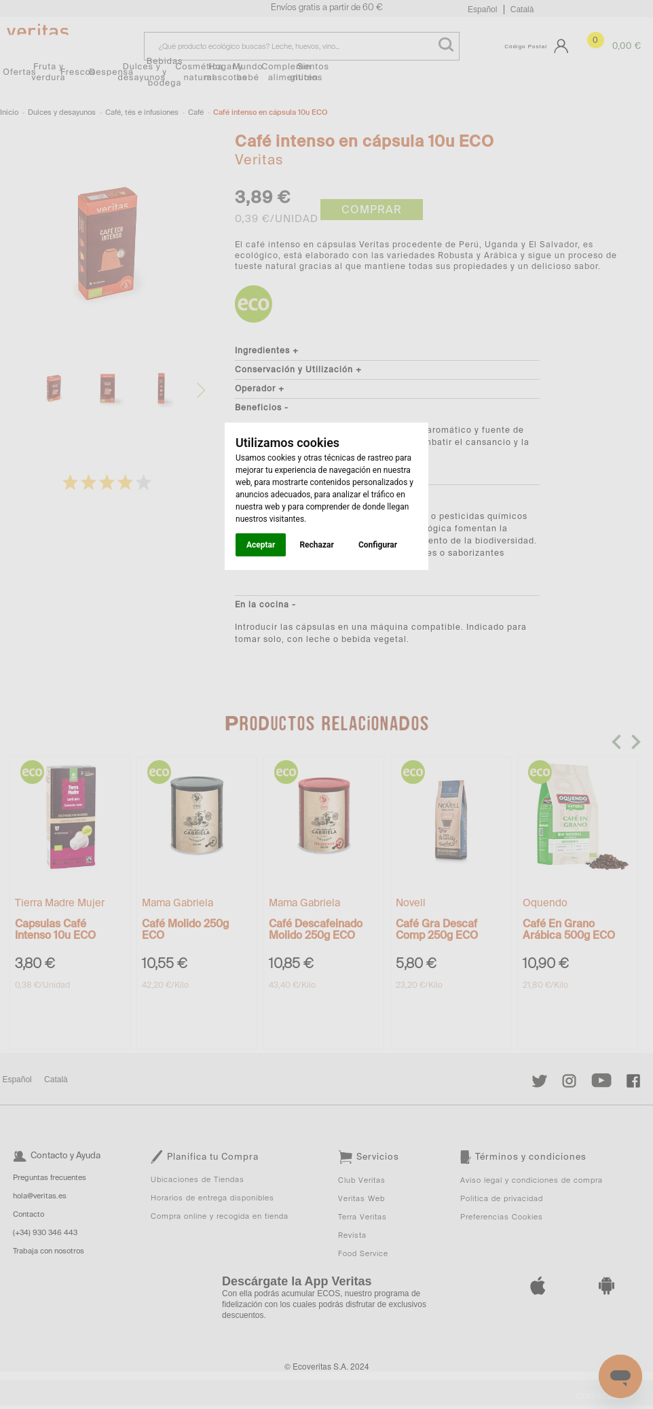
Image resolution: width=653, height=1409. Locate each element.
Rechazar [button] (316, 545)
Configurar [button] (377, 545)
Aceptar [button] (260, 545)
